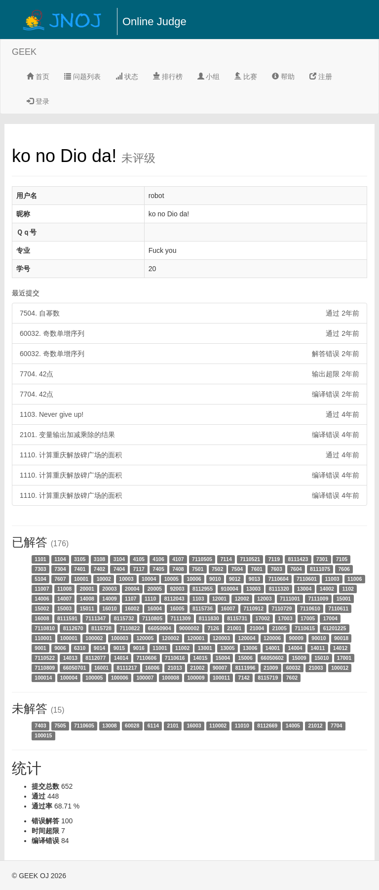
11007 (42, 589)
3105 (79, 559)
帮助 (283, 77)
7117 (139, 569)
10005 (171, 579)
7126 (213, 628)
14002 (327, 589)
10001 (81, 579)
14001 (272, 648)
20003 (109, 589)
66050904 (159, 628)
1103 (198, 599)
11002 (182, 648)
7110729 (282, 608)
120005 (144, 638)
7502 (217, 569)
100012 (339, 668)
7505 (60, 725)
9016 (139, 648)
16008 (42, 618)
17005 (308, 618)
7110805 (152, 618)
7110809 (45, 668)
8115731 (237, 618)
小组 (208, 77)
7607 (60, 579)
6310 (79, 648)
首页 (38, 77)
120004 (247, 638)
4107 (178, 559)
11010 (242, 725)
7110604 (278, 579)
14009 (109, 599)
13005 (227, 648)
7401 (79, 569)
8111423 (298, 559)
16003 (194, 725)
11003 (332, 579)
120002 (170, 638)
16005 (177, 608)
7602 (292, 678)
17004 (330, 618)
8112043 (174, 599)
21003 (315, 668)
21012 (315, 725)
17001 (344, 658)
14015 (200, 658)
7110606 (146, 658)
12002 (242, 599)
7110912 (253, 608)
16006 (152, 668)
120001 (195, 638)
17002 (263, 618)
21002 (197, 668)
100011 (221, 678)
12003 (264, 599)
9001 (40, 648)
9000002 (189, 628)
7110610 (310, 608)
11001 (159, 648)
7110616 (175, 658)
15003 (64, 608)
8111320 (279, 589)
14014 (121, 658)
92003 (177, 589)
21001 (234, 628)
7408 (178, 569)
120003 (221, 638)
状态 (126, 77)
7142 (244, 678)
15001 (344, 599)
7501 (197, 569)
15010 (321, 658)
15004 (223, 658)
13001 (205, 648)
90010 (318, 638)
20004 (132, 589)
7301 (322, 559)
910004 (229, 589)
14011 (317, 648)
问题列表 (82, 77)
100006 (119, 678)
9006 (60, 648)
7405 (158, 569)
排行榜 (168, 77)
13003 (253, 589)
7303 (40, 569)
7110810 (45, 628)
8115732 (124, 618)
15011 (87, 608)
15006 (245, 658)
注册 (320, 77)
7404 (119, 569)
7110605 (84, 725)
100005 (94, 678)
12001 (219, 599)
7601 (257, 569)
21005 (279, 628)
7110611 (338, 608)
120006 (272, 638)
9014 (99, 648)
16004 (155, 608)
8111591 (67, 618)
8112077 (95, 658)
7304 (60, 569)
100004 (68, 678)
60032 (293, 668)
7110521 (250, 559)
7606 (343, 569)
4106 (158, 559)
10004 (149, 579)
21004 (257, 628)
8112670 (73, 628)
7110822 (129, 628)
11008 (64, 589)
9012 (234, 579)
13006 (250, 648)
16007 (228, 608)
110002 (218, 725)
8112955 (202, 589)
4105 (139, 559)
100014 (43, 678)
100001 (68, 638)
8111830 (209, 618)
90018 (341, 638)
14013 (70, 658)
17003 (285, 618)
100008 (170, 678)
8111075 (320, 569)
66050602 (272, 658)
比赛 (245, 77)
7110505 (202, 559)
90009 (296, 638)
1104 (60, 559)
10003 (126, 579)
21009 (271, 668)
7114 (225, 559)
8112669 (267, 725)
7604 (296, 569)
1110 (150, 599)
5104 (40, 579)
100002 (94, 638)
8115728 (101, 628)
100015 (43, 735)
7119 (274, 559)
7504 (237, 569)
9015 (119, 648)
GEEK (24, 52)
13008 (109, 725)
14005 (293, 725)
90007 (220, 668)
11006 (354, 579)
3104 (119, 559)
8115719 (268, 678)
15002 (42, 608)
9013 (254, 579)
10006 (194, 579)
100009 (195, 678)
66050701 (74, 668)
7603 (276, 569)
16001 (101, 668)
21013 (175, 668)
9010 (215, 579)
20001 (87, 589)
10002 (104, 579)
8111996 (245, 668)
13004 (304, 589)
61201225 (334, 628)
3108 (99, 559)
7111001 (290, 599)
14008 (87, 599)
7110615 (305, 628)
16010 (109, 608)
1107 (130, 599)
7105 (341, 559)
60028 (132, 725)
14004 (295, 648)
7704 (336, 725)
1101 (40, 559)
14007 (64, 599)
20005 (155, 589)
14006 (42, 599)
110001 (43, 638)
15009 (299, 658)
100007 (144, 678)
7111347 (95, 618)
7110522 (45, 658)
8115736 (202, 608)
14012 (340, 648)
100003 (119, 638)
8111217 (127, 668)
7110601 (307, 579)
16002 (132, 608)
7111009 (318, 599)
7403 (40, 725)
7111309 (180, 618)
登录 (38, 101)
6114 (153, 725)
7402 (99, 569)
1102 (347, 589)
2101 (173, 725)
